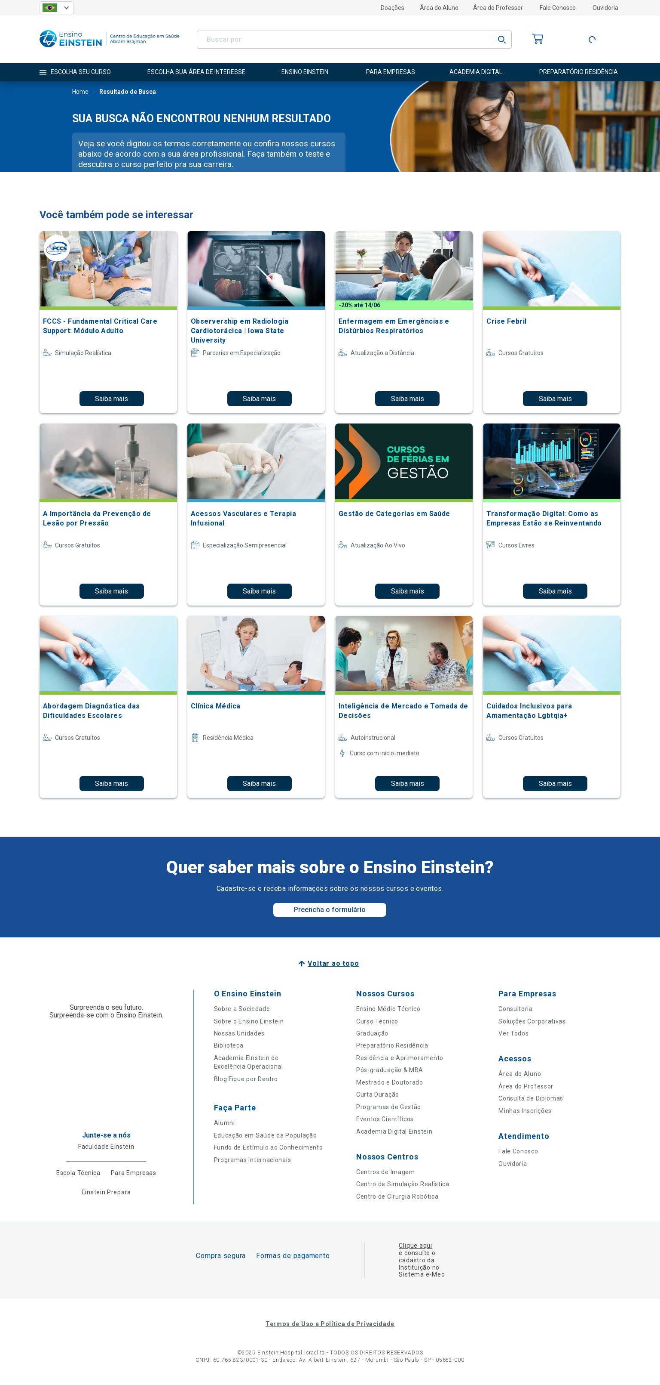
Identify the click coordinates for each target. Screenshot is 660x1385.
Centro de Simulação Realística (402, 1184)
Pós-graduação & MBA (389, 1070)
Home (80, 92)
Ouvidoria (605, 8)
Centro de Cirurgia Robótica (397, 1196)
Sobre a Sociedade (242, 1008)
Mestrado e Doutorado (389, 1082)
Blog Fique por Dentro (246, 1079)
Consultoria (515, 1008)
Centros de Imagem (385, 1172)
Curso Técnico (377, 1021)
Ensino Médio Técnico (388, 1008)
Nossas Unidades (239, 1033)
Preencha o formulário (330, 910)
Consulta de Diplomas (530, 1098)
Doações (392, 8)
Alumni (224, 1122)
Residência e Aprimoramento (399, 1057)
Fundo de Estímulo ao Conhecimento (268, 1147)
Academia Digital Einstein (394, 1131)
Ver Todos (513, 1033)
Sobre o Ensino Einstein (249, 1021)
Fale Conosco (558, 8)
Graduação (372, 1033)
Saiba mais (111, 399)
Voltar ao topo (333, 963)
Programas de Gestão (388, 1107)
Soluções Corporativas (532, 1021)
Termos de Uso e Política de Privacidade (330, 1323)
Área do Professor (498, 8)
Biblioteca (229, 1045)
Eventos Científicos (385, 1119)
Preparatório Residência (392, 1045)
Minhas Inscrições (525, 1110)
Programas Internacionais (252, 1159)
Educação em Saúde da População (265, 1135)
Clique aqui (415, 1245)
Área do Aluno (439, 8)
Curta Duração (377, 1094)
